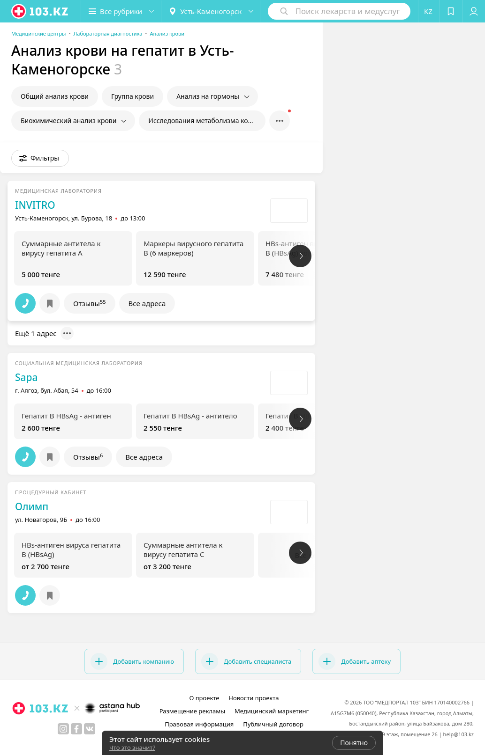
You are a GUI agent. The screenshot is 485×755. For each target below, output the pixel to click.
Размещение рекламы (192, 711)
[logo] (40, 11)
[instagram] (63, 728)
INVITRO (35, 205)
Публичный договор (273, 724)
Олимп (31, 506)
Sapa (26, 377)
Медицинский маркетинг (272, 711)
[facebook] (76, 728)
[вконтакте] (89, 728)
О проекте (204, 698)
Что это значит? (132, 747)
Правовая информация (199, 724)
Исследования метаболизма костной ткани (206, 120)
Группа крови (132, 96)
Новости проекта (253, 698)
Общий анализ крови (55, 96)
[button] (121, 11)
